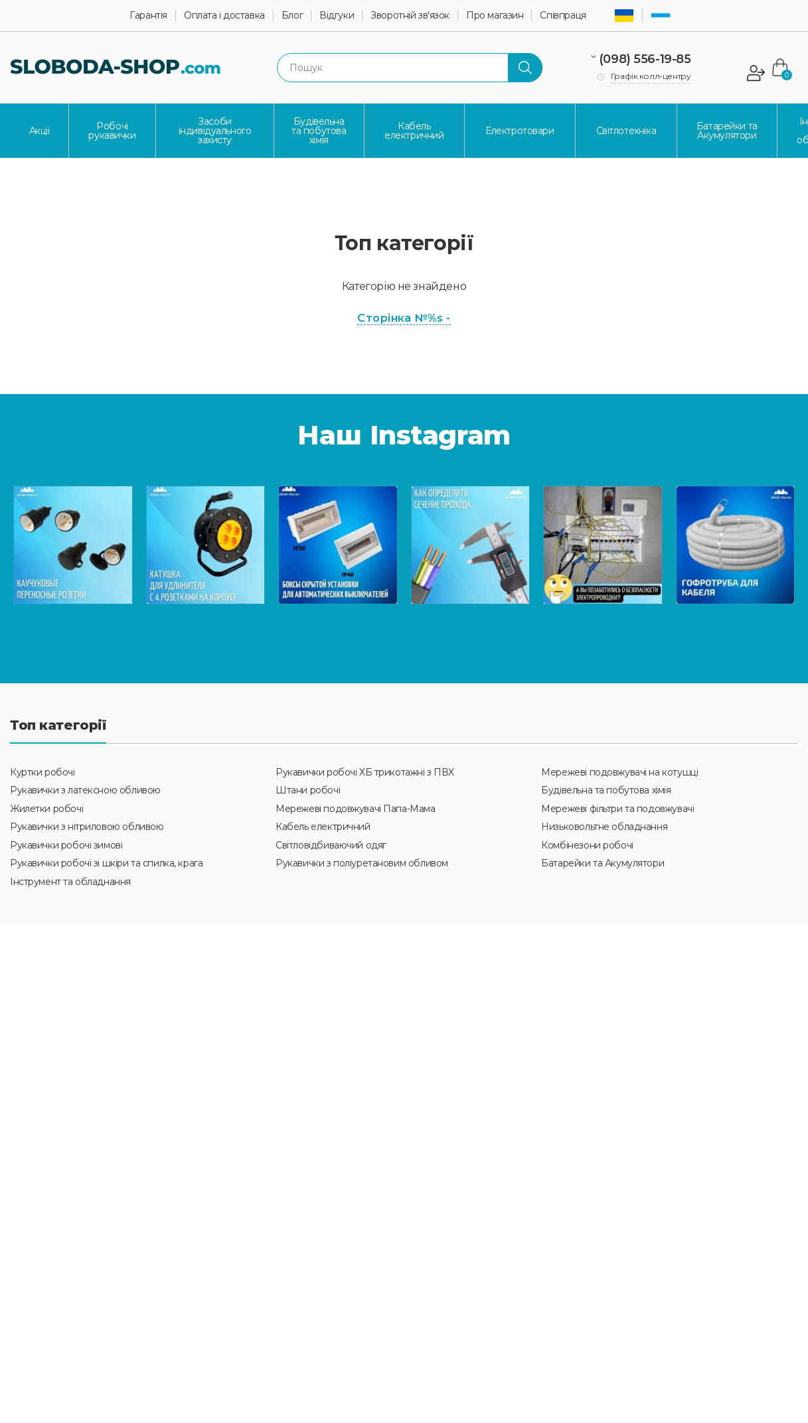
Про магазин (494, 15)
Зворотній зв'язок (409, 15)
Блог (292, 15)
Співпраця (563, 15)
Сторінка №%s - (404, 318)
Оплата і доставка (224, 15)
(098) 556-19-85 (645, 59)
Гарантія (148, 15)
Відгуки (336, 15)
